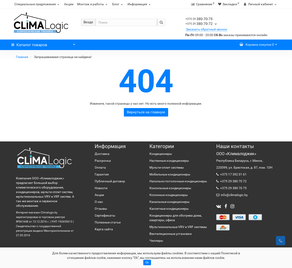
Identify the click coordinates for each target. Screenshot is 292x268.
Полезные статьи (108, 222)
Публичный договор (110, 181)
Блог (118, 4)
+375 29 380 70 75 (233, 188)
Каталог (43, 43)
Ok (147, 262)
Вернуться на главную (146, 112)
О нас (99, 202)
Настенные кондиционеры (169, 160)
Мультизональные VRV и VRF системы (178, 227)
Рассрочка (103, 160)
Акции (68, 4)
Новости (101, 188)
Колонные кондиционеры (168, 195)
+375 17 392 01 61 (233, 174)
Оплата (100, 167)
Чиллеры (156, 240)
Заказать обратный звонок (206, 29)
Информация (140, 4)
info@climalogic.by (234, 195)
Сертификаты (105, 215)
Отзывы (101, 208)
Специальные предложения (37, 4)
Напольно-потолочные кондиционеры (178, 181)
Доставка (102, 154)
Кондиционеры (160, 154)
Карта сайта (104, 229)
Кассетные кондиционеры (169, 208)
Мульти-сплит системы (166, 167)
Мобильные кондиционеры (169, 174)
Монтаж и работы (93, 4)
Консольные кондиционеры (170, 188)
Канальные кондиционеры (169, 202)
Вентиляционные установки (170, 234)
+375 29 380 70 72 (233, 181)
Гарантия (102, 174)
